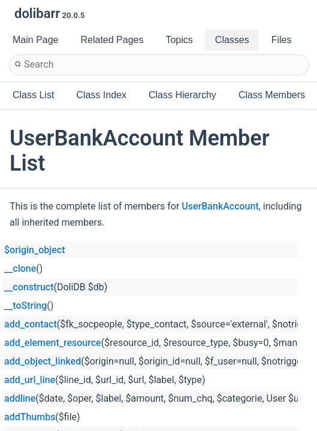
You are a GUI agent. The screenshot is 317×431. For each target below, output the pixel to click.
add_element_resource (52, 342)
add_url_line (29, 380)
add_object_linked (42, 361)
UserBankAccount (220, 206)
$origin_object (34, 250)
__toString (25, 305)
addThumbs (29, 417)
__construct (28, 287)
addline (19, 398)
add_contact (30, 324)
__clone (20, 268)
